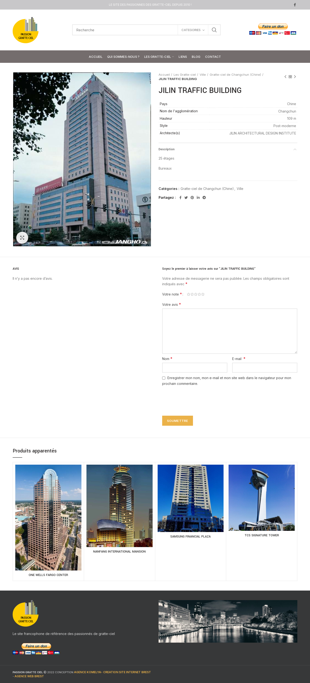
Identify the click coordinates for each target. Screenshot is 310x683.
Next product (295, 77)
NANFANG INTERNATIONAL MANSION (119, 551)
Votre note (172, 294)
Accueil (164, 74)
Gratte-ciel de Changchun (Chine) (235, 74)
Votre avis (171, 304)
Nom (167, 358)
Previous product (285, 77)
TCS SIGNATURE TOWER (262, 535)
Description (167, 149)
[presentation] (196, 398)
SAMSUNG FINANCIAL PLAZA (190, 536)
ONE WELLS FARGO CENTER (48, 575)
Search (214, 29)
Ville (203, 74)
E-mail (239, 358)
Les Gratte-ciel (185, 74)
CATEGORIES (191, 30)
